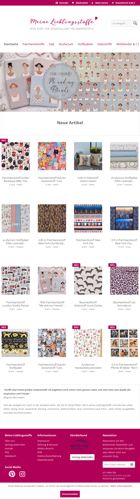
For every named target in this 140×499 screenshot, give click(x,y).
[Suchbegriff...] (125, 23)
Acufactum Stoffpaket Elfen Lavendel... (124, 179)
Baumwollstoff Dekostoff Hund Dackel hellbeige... (88, 304)
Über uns (10, 440)
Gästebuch (10, 455)
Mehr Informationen (121, 486)
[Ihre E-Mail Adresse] (116, 464)
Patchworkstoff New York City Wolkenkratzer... (88, 241)
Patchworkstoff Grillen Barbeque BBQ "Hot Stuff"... (15, 179)
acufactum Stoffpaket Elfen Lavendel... (16, 241)
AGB (39, 452)
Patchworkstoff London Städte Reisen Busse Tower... (16, 304)
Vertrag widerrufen (15, 444)
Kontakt (9, 448)
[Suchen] (135, 23)
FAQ (7, 452)
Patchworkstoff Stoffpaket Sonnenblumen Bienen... (15, 366)
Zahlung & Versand (47, 444)
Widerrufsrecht (45, 448)
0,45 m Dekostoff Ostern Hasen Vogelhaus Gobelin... (88, 179)
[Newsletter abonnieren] (132, 464)
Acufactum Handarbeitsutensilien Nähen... (88, 366)
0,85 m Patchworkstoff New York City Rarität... (51, 241)
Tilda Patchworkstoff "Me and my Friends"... (52, 304)
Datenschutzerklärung (49, 455)
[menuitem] (61, 3)
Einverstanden (70, 493)
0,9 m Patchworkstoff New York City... (124, 241)
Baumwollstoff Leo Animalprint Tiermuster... (124, 304)
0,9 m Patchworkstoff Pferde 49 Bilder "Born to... (124, 366)
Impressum (43, 440)
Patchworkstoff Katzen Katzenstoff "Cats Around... (52, 179)
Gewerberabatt (45, 459)
